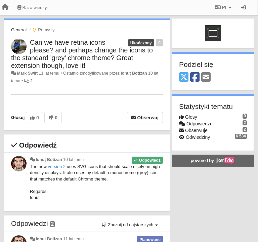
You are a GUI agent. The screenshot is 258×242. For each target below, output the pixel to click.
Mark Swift (27, 73)
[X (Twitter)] (183, 77)
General (19, 29)
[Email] (206, 77)
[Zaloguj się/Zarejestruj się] (244, 7)
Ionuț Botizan (134, 73)
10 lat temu (73, 159)
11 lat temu (73, 239)
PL (223, 7)
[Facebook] (195, 77)
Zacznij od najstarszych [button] (130, 224)
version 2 (57, 166)
